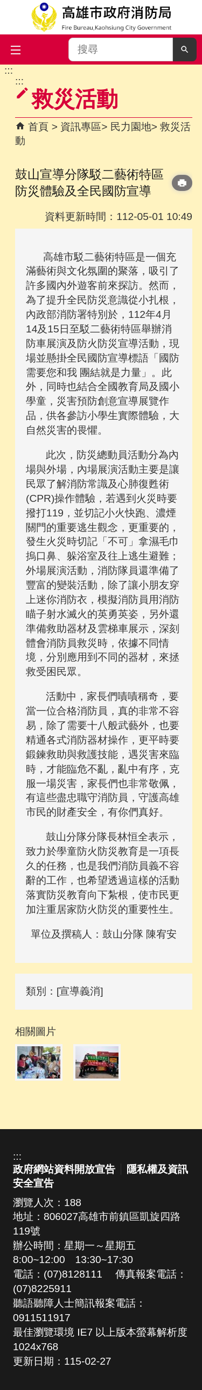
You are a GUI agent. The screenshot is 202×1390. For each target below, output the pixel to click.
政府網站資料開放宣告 (64, 1169)
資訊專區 (80, 126)
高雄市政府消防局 (101, 17)
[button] (185, 49)
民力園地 (130, 126)
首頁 (38, 126)
